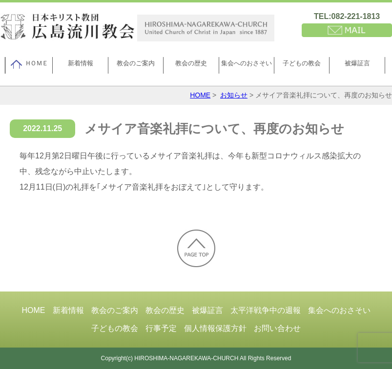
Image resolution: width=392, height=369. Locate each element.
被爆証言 (357, 63)
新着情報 (80, 63)
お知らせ (234, 95)
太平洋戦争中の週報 (265, 310)
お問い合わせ (277, 328)
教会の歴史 (191, 63)
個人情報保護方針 (215, 328)
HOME (200, 95)
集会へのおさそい (246, 63)
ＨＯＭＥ (29, 64)
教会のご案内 (136, 63)
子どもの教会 (302, 63)
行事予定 (161, 328)
